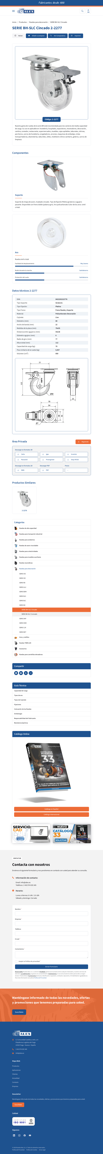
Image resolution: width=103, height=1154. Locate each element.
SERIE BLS (22, 596)
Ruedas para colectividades (26, 551)
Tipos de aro (18, 695)
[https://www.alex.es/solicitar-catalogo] (72, 833)
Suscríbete (19, 1012)
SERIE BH (22, 605)
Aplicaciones (16, 1070)
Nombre (18, 909)
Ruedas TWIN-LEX (22, 643)
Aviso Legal (42, 1150)
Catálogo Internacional (51, 814)
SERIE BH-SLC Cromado (29, 614)
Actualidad (15, 1078)
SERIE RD (22, 583)
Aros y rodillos (21, 637)
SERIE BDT (22, 632)
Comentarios (19, 949)
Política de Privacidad (40, 978)
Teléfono (18, 929)
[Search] (82, 10)
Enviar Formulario (51, 967)
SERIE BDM (22, 592)
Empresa (18, 919)
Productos (23, 22)
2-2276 (24, 510)
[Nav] (13, 11)
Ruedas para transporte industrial (28, 534)
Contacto (15, 1082)
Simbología (18, 714)
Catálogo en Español (51, 809)
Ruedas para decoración (38, 22)
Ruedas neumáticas (23, 563)
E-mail (17, 939)
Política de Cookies (31, 1150)
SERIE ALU (22, 587)
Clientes (15, 1074)
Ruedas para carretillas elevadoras (28, 654)
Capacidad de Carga (20, 691)
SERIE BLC (22, 601)
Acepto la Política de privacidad (29, 961)
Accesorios (20, 649)
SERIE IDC (22, 578)
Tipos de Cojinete (20, 700)
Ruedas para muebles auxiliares (27, 557)
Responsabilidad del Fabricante (25, 718)
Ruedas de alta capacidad (25, 528)
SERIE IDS (22, 574)
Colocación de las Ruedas (22, 709)
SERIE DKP (22, 619)
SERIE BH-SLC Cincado (58, 22)
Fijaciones (17, 704)
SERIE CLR (22, 627)
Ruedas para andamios (24, 540)
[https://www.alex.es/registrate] (31, 833)
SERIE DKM (22, 623)
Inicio (14, 22)
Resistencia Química (21, 723)
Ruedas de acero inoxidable (26, 545)
